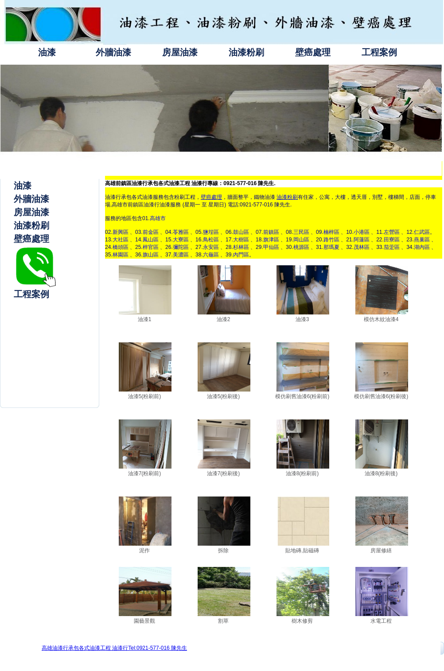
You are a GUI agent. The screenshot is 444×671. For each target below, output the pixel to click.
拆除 (223, 550)
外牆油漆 (113, 52)
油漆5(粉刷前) (144, 396)
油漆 (47, 52)
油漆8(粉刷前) (302, 473)
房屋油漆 (180, 52)
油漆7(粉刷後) (223, 473)
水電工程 (381, 621)
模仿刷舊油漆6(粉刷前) (302, 396)
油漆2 (223, 319)
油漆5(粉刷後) (223, 396)
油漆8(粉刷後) (381, 473)
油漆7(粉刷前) (144, 473)
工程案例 (379, 52)
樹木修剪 (302, 621)
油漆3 (302, 319)
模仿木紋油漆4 (381, 319)
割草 (223, 621)
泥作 (144, 550)
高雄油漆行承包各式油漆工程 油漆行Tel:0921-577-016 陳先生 (114, 648)
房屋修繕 (381, 550)
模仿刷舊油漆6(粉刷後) (381, 396)
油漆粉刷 (246, 52)
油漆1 (145, 319)
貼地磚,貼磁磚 (302, 550)
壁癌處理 (313, 52)
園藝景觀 (144, 621)
